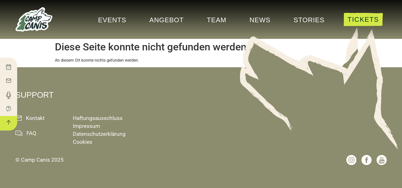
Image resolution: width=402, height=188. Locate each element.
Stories (309, 20)
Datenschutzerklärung (99, 134)
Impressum (86, 126)
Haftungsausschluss (98, 118)
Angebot (166, 20)
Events (112, 20)
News (259, 20)
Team (216, 20)
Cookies (82, 142)
